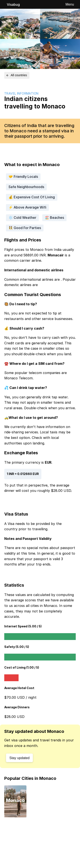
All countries (16, 75)
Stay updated (19, 758)
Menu (69, 4)
